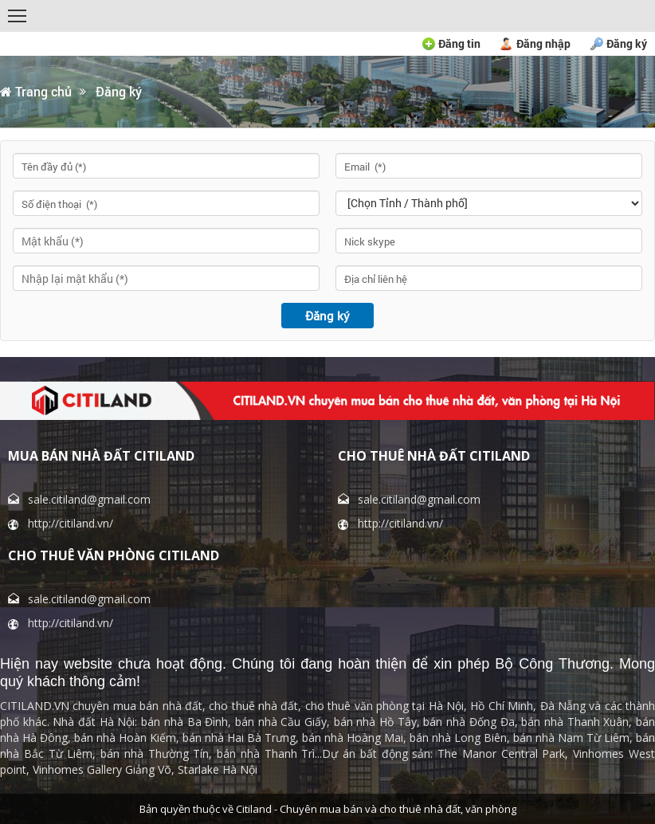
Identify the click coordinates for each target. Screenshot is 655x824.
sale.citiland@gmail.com (89, 499)
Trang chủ (36, 91)
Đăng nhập (543, 43)
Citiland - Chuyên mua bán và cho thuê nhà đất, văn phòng (376, 809)
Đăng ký (626, 43)
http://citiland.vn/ (70, 523)
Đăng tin (459, 43)
